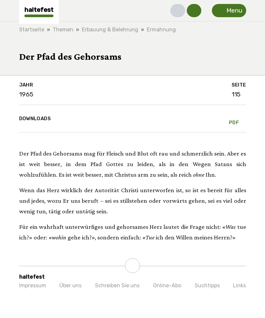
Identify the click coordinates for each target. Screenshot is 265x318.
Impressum (32, 285)
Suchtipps (207, 285)
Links (239, 285)
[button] (177, 10)
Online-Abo (167, 285)
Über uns (70, 285)
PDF (234, 118)
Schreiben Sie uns (117, 285)
